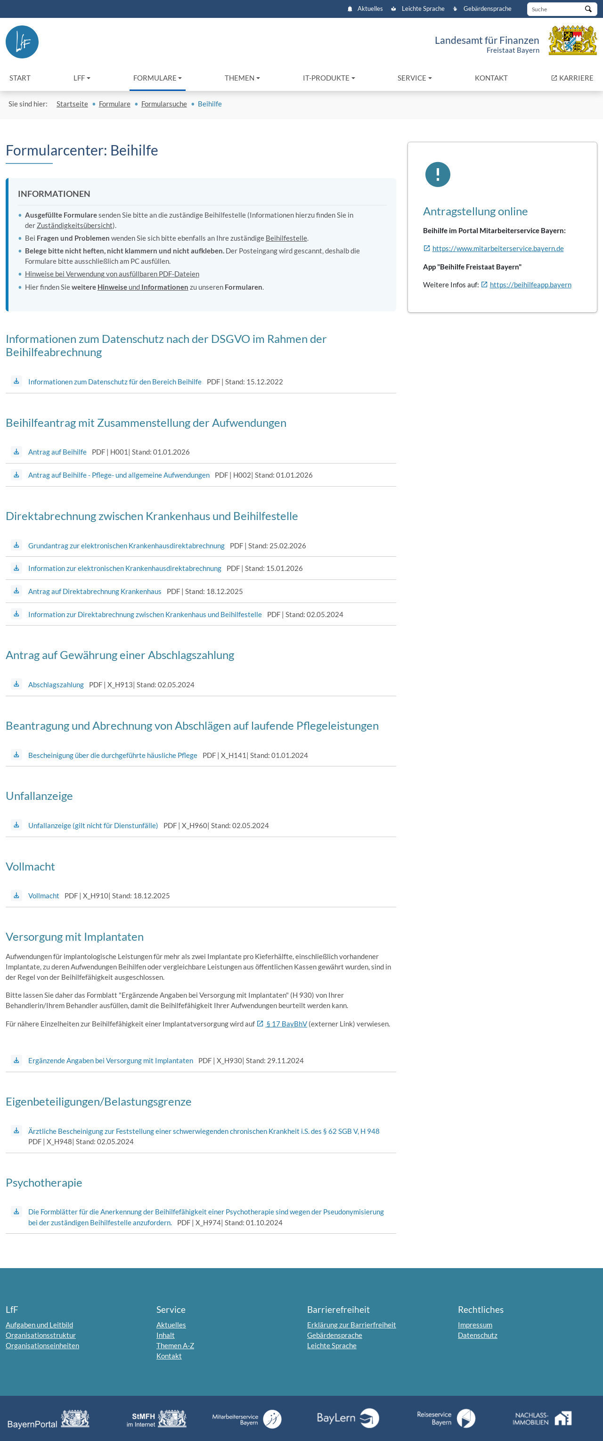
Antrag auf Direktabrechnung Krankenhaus (95, 591)
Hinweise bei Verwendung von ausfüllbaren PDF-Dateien (112, 273)
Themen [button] (239, 77)
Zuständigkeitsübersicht (75, 225)
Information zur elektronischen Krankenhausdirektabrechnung (124, 568)
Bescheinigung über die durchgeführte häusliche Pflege (112, 755)
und (143, 287)
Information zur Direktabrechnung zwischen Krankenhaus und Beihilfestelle (145, 614)
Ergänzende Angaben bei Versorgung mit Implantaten (110, 1060)
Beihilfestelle (286, 238)
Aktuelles (365, 8)
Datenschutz (477, 1335)
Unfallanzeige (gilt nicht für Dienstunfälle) (93, 825)
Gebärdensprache (482, 8)
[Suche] (562, 9)
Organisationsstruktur (41, 1335)
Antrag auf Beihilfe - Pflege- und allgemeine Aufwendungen (119, 475)
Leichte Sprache (418, 8)
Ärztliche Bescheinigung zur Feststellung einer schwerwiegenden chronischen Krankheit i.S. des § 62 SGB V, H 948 (204, 1131)
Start (20, 77)
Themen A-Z (175, 1345)
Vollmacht (43, 895)
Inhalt (165, 1335)
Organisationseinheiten (42, 1345)
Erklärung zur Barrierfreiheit (351, 1324)
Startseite (72, 103)
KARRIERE (574, 77)
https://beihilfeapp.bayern (530, 284)
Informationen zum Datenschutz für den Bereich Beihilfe (115, 381)
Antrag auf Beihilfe (57, 452)
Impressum (475, 1324)
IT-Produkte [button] (326, 77)
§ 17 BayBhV (286, 1023)
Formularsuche (164, 103)
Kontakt (491, 77)
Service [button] (412, 77)
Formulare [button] (155, 77)
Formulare (114, 103)
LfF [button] (79, 77)
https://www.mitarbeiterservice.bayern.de (498, 248)
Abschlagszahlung (56, 684)
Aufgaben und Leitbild (39, 1324)
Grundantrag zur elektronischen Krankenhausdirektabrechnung (126, 545)
